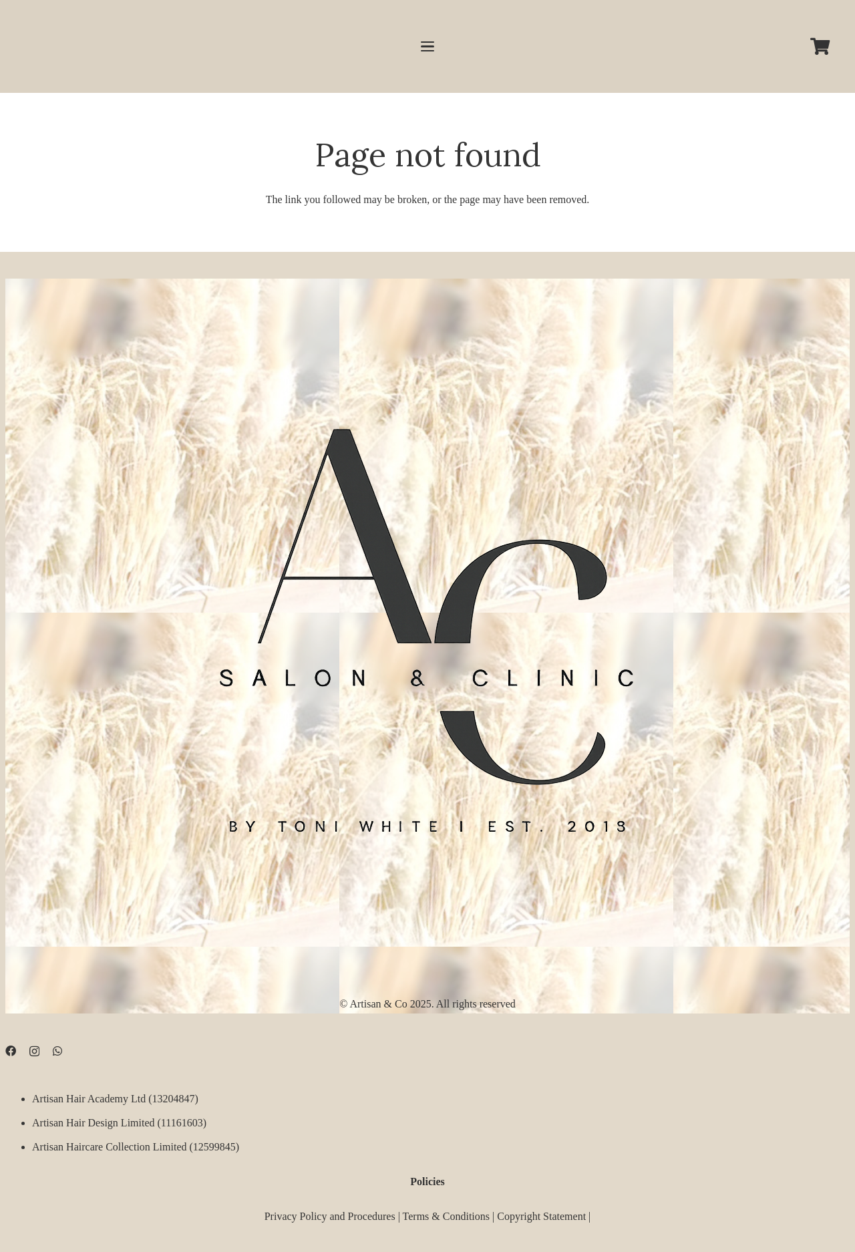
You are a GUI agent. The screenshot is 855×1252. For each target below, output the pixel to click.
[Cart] (820, 46)
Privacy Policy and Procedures (330, 1215)
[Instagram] (34, 1052)
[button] (427, 46)
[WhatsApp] (57, 1051)
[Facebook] (10, 1051)
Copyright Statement (541, 1215)
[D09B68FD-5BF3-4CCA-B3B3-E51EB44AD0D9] (428, 621)
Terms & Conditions (446, 1215)
